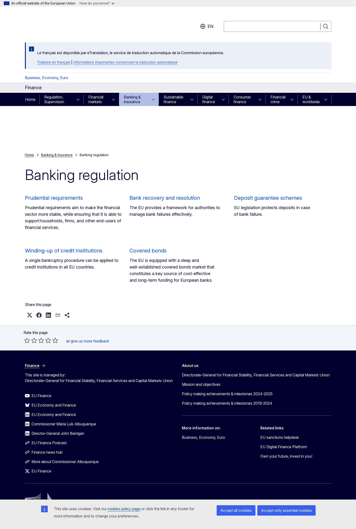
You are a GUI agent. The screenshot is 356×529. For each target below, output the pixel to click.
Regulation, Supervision (54, 99)
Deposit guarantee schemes (268, 198)
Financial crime (278, 99)
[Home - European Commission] (63, 23)
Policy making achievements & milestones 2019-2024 (227, 403)
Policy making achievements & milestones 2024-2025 (227, 393)
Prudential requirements (54, 198)
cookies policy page (124, 509)
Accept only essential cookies (286, 510)
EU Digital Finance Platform (283, 446)
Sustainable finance (173, 99)
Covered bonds (148, 251)
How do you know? (97, 3)
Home (30, 99)
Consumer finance (242, 99)
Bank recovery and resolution (164, 198)
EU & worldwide (311, 99)
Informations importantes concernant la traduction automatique (125, 62)
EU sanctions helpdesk (279, 437)
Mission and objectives (201, 384)
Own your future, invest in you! (286, 456)
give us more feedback (90, 341)
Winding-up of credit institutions (63, 251)
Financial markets (95, 99)
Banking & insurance (132, 99)
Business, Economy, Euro (46, 77)
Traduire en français (53, 62)
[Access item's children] (79, 99)
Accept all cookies (236, 510)
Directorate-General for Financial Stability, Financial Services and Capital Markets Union (256, 375)
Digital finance (208, 99)
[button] (29, 315)
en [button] (206, 26)
